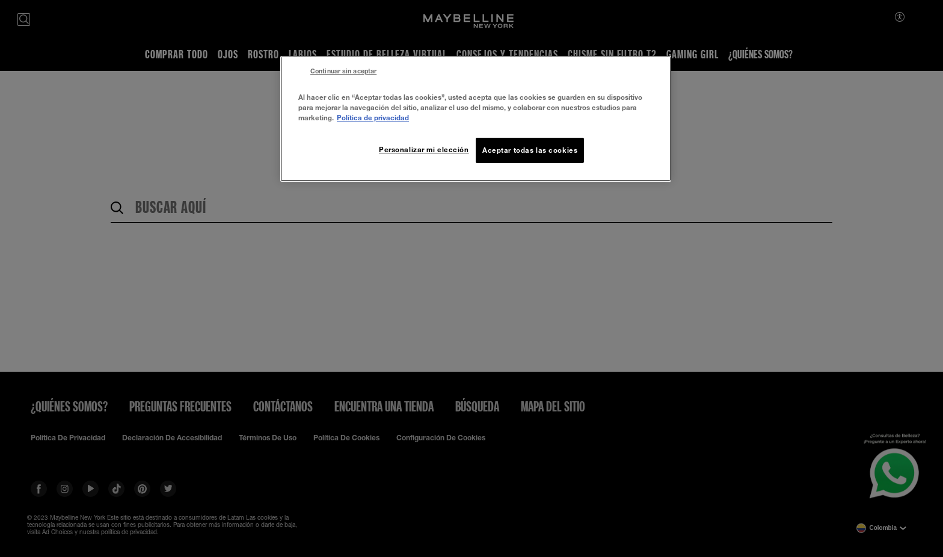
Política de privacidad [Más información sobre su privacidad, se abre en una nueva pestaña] (373, 118)
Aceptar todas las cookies (529, 150)
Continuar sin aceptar (343, 71)
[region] (475, 119)
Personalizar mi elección (424, 149)
